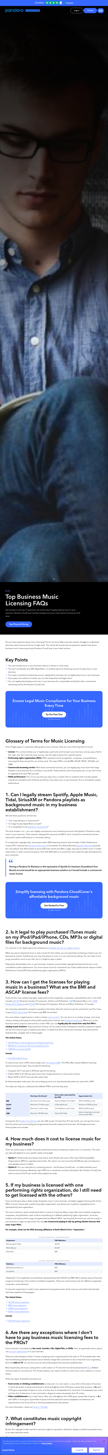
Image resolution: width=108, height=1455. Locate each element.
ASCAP (16, 1001)
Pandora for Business (37, 846)
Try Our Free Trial (54, 714)
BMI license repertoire (17, 1305)
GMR (95, 1001)
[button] (100, 10)
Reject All (96, 1451)
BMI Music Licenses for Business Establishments (28, 1046)
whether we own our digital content (65, 948)
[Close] (104, 1441)
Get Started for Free (54, 905)
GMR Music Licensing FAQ (19, 1049)
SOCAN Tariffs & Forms (17, 1058)
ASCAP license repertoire (18, 1302)
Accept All (79, 1451)
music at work (54, 1017)
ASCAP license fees (19, 1012)
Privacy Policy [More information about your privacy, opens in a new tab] (47, 1444)
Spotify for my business (37, 827)
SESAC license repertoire (18, 1311)
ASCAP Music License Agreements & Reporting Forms (30, 1043)
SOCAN (31, 1004)
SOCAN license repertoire (19, 1321)
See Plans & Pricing (18, 624)
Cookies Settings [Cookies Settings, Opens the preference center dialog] (8, 1450)
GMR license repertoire (17, 1308)
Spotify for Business (84, 846)
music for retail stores (18, 1351)
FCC (89, 1368)
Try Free (90, 10)
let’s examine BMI (53, 1063)
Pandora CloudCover (73, 1020)
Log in (76, 10)
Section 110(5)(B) (40, 1407)
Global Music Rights (14, 1004)
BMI (71, 1001)
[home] (24, 10)
